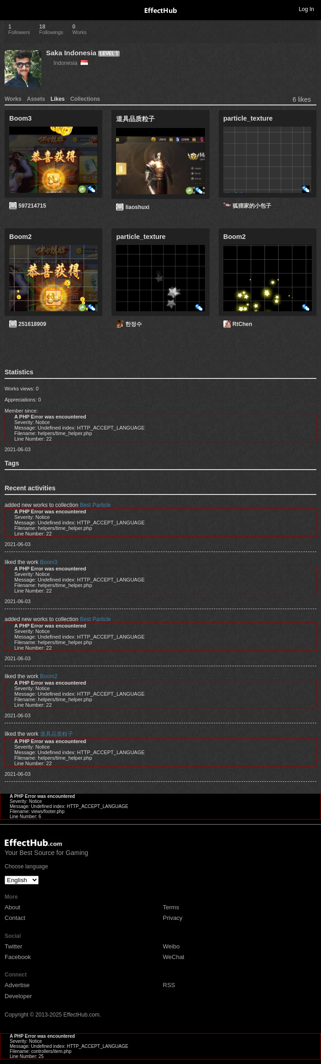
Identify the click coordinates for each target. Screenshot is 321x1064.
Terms (171, 907)
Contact (15, 917)
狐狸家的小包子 (252, 206)
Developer (18, 996)
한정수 (133, 324)
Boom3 (49, 562)
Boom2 (49, 676)
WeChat (174, 957)
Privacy (173, 917)
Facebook (18, 957)
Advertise (17, 985)
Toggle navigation (11, 8)
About (12, 907)
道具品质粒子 (56, 734)
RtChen (242, 324)
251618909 (32, 324)
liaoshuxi (137, 207)
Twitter (13, 946)
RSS (169, 985)
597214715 (32, 206)
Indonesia (70, 63)
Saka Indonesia (71, 53)
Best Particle (95, 505)
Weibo (171, 946)
